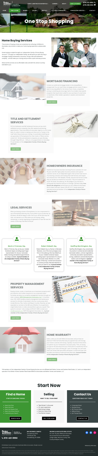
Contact (92, 10)
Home (4, 10)
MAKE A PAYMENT (75, 4)
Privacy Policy (12, 447)
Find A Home (14, 10)
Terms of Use (5, 447)
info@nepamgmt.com (13, 311)
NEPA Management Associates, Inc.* (27, 297)
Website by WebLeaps (90, 445)
